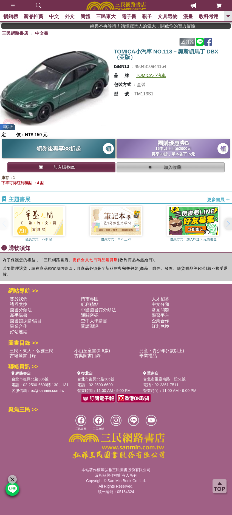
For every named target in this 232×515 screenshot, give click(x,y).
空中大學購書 (94, 320)
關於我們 (18, 299)
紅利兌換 (160, 326)
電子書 (129, 16)
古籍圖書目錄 (23, 355)
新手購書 (18, 315)
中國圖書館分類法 (98, 310)
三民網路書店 (15, 33)
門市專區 (89, 299)
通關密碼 (89, 315)
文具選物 (168, 16)
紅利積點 (89, 304)
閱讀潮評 (89, 326)
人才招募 (160, 299)
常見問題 (160, 310)
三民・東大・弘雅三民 (31, 350)
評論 (187, 41)
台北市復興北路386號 (30, 379)
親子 (148, 16)
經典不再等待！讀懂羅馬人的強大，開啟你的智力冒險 (153, 26)
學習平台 (160, 315)
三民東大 (107, 16)
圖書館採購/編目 (26, 320)
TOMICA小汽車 (151, 75)
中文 (55, 16)
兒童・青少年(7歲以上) (161, 350)
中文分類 (160, 304)
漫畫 (189, 16)
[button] (228, 224)
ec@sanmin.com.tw (47, 390)
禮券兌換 (18, 304)
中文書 (41, 33)
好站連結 (18, 331)
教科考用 (209, 16)
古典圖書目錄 (87, 355)
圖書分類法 (21, 310)
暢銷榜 (11, 16)
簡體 (86, 16)
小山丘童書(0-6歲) (92, 350)
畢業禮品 (148, 355)
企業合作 (160, 320)
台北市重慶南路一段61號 (164, 379)
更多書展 (218, 199)
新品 (34, 16)
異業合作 (18, 326)
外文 (71, 16)
